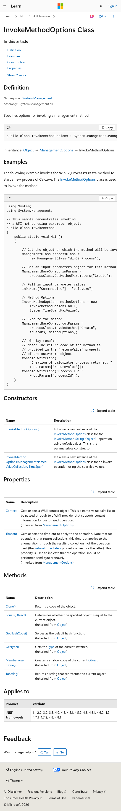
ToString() (12, 673)
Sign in (112, 6)
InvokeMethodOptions (78, 179)
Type (51, 647)
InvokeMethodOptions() (22, 429)
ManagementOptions (56, 150)
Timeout (11, 533)
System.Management (37, 98)
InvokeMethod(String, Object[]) (75, 438)
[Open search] (101, 6)
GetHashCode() (16, 633)
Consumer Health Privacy (21, 798)
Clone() (11, 606)
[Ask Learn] (91, 16)
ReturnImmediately (47, 548)
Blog (60, 791)
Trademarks (79, 798)
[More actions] (113, 16)
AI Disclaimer (13, 791)
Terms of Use (57, 798)
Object (28, 150)
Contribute (79, 791)
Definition (14, 50)
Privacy (98, 791)
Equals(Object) (16, 615)
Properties (14, 68)
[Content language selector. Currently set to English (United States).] (24, 770)
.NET (23, 16)
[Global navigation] (4, 6)
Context (11, 510)
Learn (8, 16)
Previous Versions (39, 791)
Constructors (16, 62)
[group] (60, 136)
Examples (13, 56)
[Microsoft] (60, 6)
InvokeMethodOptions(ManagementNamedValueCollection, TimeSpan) (26, 462)
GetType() (12, 647)
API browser (41, 16)
